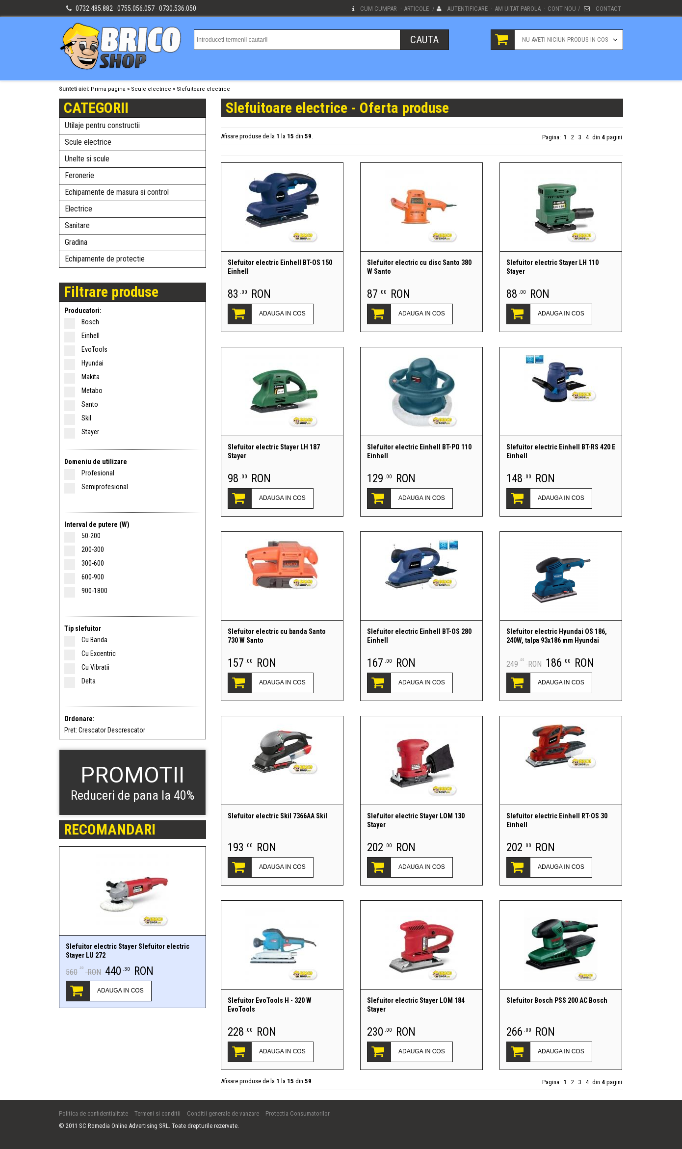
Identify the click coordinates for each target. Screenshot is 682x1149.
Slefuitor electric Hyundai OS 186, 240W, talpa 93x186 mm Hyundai (556, 635)
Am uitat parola (518, 8)
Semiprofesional (99, 487)
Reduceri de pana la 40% (132, 782)
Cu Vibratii (90, 667)
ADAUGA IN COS (120, 990)
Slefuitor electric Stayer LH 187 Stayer (274, 451)
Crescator (92, 730)
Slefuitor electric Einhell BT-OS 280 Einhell (419, 635)
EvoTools (89, 349)
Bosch (84, 322)
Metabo (86, 390)
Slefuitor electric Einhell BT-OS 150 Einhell (280, 267)
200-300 (87, 549)
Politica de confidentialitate (93, 1113)
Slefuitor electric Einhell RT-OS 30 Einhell (556, 820)
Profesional (92, 473)
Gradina (76, 242)
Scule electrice (151, 89)
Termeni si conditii (157, 1113)
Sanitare (77, 225)
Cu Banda (89, 640)
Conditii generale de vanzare (223, 1113)
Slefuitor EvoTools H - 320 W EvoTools (270, 1004)
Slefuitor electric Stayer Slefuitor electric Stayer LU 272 (127, 950)
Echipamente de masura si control (117, 192)
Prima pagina (108, 89)
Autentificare (467, 8)
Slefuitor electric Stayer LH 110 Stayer (552, 267)
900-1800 (89, 591)
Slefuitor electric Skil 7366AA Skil (277, 816)
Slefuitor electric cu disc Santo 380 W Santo (419, 267)
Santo (84, 404)
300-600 (87, 563)
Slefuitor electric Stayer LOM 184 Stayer (416, 1004)
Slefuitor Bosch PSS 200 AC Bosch (556, 1000)
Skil (81, 418)
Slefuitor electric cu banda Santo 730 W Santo (277, 635)
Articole (416, 8)
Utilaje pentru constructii (102, 125)
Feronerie (79, 175)
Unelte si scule (87, 158)
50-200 (85, 536)
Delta (83, 681)
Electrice (78, 208)
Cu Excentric (93, 653)
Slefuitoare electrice (203, 89)
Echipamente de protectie (105, 258)
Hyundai (87, 363)
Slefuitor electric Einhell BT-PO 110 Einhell (419, 451)
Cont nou (562, 8)
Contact (608, 8)
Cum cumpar (378, 8)
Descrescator (126, 730)
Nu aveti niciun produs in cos (565, 39)
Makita (85, 377)
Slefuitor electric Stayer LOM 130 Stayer (416, 820)
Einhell (85, 335)
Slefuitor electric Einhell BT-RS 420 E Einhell (560, 451)
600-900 (87, 577)
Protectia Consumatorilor (297, 1113)
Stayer (84, 432)
